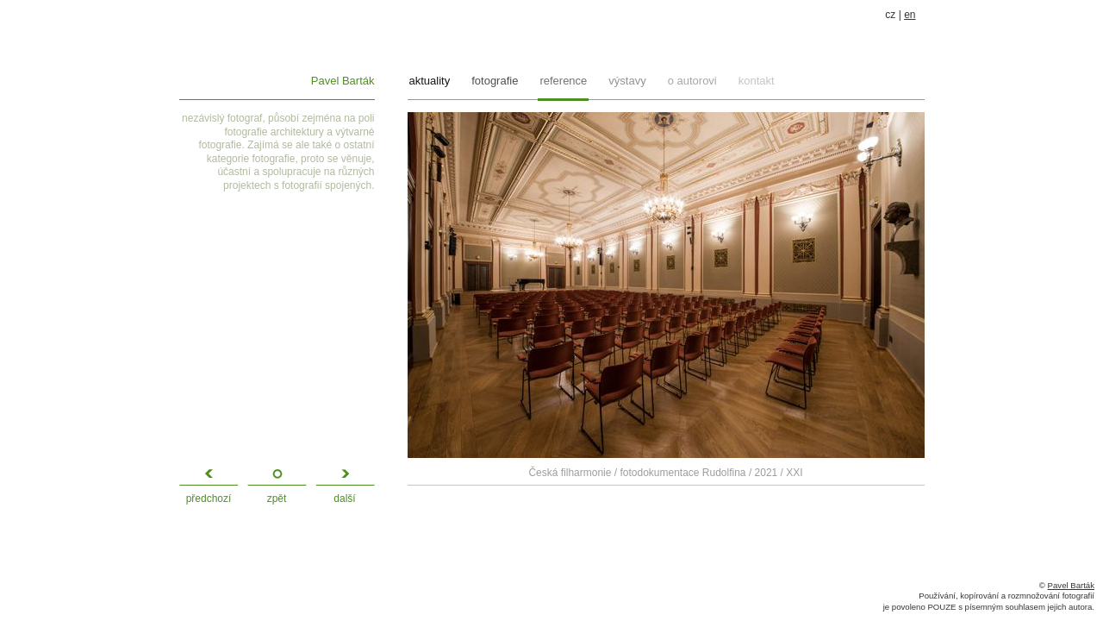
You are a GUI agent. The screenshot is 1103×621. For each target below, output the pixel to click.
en (909, 15)
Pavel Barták (343, 80)
